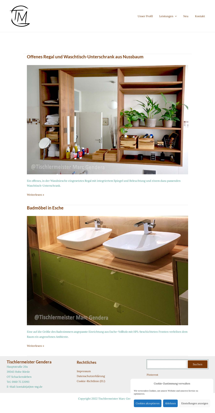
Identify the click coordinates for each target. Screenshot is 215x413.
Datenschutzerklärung (91, 376)
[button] (178, 16)
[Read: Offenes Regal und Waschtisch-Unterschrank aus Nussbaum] (107, 119)
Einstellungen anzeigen (194, 403)
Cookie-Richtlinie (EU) (91, 381)
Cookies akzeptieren (148, 403)
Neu (187, 16)
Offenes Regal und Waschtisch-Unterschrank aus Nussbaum (85, 56)
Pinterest (152, 374)
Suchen (197, 364)
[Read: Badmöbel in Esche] (107, 270)
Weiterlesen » (35, 194)
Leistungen (171, 16)
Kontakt (201, 16)
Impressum (84, 371)
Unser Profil (149, 16)
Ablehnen (170, 403)
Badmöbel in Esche (45, 207)
